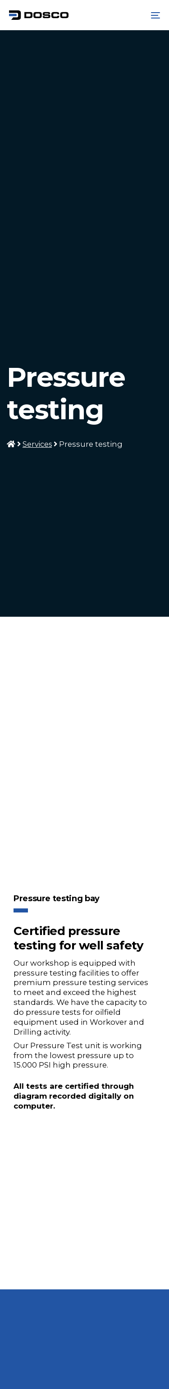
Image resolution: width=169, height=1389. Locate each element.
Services (37, 444)
